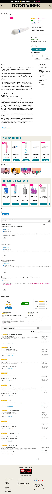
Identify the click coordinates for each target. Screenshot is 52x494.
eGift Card (7, 481)
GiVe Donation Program (38, 485)
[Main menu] (1, 6)
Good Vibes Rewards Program (39, 486)
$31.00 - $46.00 (25, 200)
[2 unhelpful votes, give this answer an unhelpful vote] (4, 289)
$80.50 (16, 157)
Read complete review (6, 324)
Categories (3, 10)
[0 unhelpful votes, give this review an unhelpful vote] (5, 343)
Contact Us (7, 483)
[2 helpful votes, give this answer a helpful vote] (4, 237)
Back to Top (35, 459)
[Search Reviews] (27, 328)
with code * (26, 1)
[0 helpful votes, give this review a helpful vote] (2, 355)
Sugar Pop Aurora (6, 154)
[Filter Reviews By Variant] (45, 331)
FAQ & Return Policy (9, 489)
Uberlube (24, 196)
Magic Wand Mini (36, 154)
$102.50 (35, 157)
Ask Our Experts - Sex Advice (23, 483)
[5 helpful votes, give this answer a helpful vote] (4, 253)
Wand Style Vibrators (13, 10)
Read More (6, 176)
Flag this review (10, 343)
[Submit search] (49, 221)
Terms (6, 488)
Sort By (41, 224)
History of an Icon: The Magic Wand (26, 174)
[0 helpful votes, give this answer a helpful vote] (4, 270)
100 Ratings (39, 18)
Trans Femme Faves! (5, 173)
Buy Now (6, 160)
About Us (6, 482)
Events (19, 482)
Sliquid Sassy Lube (34, 196)
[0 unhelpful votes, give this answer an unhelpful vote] (4, 240)
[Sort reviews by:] (35, 331)
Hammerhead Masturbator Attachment (43, 197)
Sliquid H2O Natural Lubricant (6, 197)
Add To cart (38, 49)
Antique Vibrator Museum (38, 484)
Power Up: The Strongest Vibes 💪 (16, 174)
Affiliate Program (37, 483)
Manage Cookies (8, 491)
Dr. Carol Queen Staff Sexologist (24, 484)
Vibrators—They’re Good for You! (36, 174)
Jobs (34, 489)
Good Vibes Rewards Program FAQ (40, 488)
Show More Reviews (5, 459)
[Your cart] (50, 6)
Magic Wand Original (16, 154)
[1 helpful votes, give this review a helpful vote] (2, 343)
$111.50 (45, 157)
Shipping (6, 486)
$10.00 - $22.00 (6, 200)
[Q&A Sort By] (47, 224)
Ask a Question (33, 23)
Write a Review (44, 18)
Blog (18, 481)
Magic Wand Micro (26, 154)
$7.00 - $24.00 (15, 200)
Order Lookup (7, 484)
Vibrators (7, 10)
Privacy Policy (7, 487)
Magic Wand (8, 132)
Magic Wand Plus (46, 154)
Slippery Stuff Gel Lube (15, 196)
